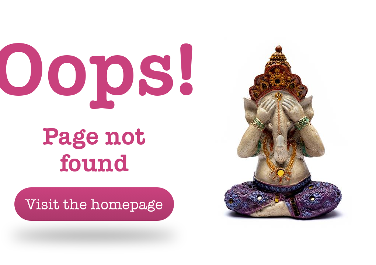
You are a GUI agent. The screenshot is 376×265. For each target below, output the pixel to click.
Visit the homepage (94, 204)
